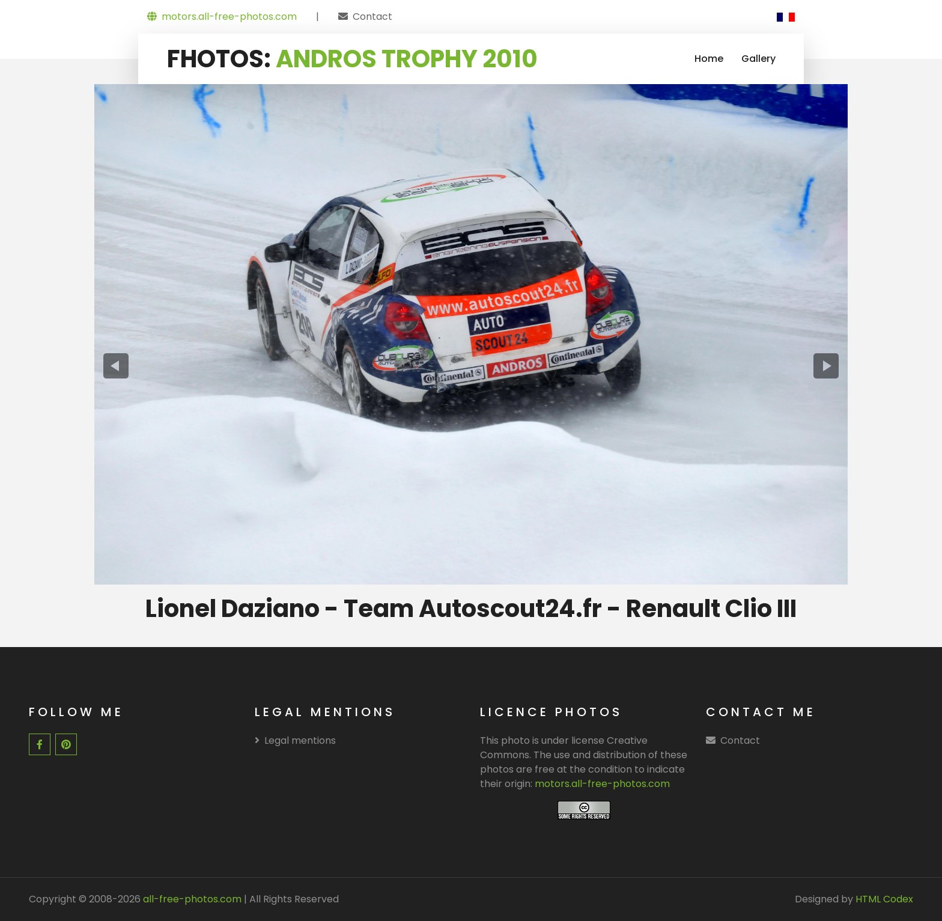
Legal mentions (295, 740)
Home (708, 58)
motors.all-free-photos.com (222, 16)
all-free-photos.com (191, 899)
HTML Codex (884, 899)
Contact (372, 16)
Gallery (758, 58)
